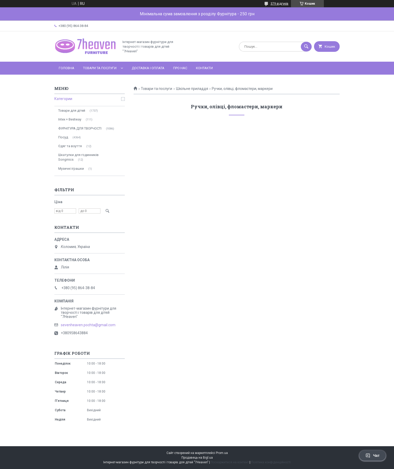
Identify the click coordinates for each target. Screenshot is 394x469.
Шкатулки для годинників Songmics (78, 157)
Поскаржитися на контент (230, 462)
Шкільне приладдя (192, 89)
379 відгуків (279, 3)
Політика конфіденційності (271, 462)
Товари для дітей (71, 110)
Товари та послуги (99, 68)
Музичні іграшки (71, 168)
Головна (66, 68)
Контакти (204, 68)
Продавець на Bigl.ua (197, 457)
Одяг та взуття (70, 146)
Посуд (63, 137)
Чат (373, 455)
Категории (63, 99)
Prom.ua (222, 453)
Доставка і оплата (148, 68)
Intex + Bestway (69, 119)
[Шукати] (306, 47)
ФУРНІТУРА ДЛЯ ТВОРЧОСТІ (79, 128)
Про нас (180, 68)
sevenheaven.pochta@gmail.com (88, 325)
